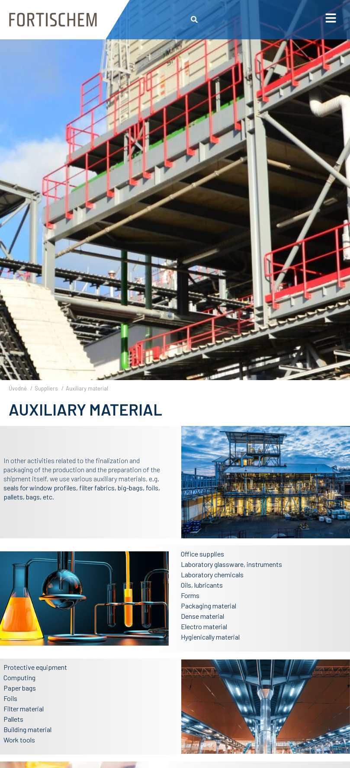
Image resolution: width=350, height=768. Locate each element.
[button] (194, 19)
